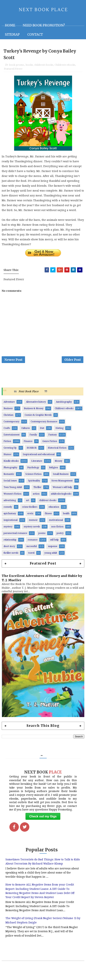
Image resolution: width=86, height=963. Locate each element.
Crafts (7, 428)
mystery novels (32, 526)
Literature (36, 461)
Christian (8, 415)
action (36, 493)
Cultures (25, 428)
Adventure (9, 402)
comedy (8, 507)
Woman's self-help (62, 487)
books (29, 64)
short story (9, 546)
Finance (28, 441)
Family (33, 434)
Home (10, 25)
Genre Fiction (49, 441)
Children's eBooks (65, 64)
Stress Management (62, 480)
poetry (60, 533)
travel (31, 553)
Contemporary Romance (44, 421)
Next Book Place (28, 391)
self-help (54, 539)
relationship (10, 539)
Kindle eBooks (11, 461)
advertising (10, 500)
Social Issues (10, 480)
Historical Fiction (57, 448)
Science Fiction (33, 474)
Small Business (60, 474)
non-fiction (57, 526)
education (54, 507)
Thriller (37, 487)
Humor (7, 454)
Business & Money (33, 408)
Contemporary (11, 421)
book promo (16, 64)
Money (58, 461)
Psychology (33, 467)
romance (32, 539)
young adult (50, 553)
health (66, 513)
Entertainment (12, 434)
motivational (56, 520)
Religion (53, 467)
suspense (52, 546)
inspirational (11, 520)
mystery (8, 526)
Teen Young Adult (13, 487)
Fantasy (52, 434)
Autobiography (64, 402)
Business (8, 408)
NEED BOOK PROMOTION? (44, 25)
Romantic (9, 474)
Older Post (72, 360)
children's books (43, 64)
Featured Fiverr (13, 68)
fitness (48, 513)
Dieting (59, 428)
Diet (42, 428)
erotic (30, 513)
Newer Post (13, 360)
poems (41, 533)
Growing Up (10, 448)
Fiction (7, 441)
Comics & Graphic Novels (38, 415)
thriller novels (11, 553)
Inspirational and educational (39, 454)
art (27, 500)
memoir (33, 520)
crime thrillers (29, 507)
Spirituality (34, 480)
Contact (35, 34)
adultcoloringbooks (61, 493)
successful (31, 546)
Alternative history (36, 402)
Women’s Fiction (12, 493)
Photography (10, 467)
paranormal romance (15, 533)
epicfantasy (10, 513)
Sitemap (12, 34)
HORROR (32, 448)
